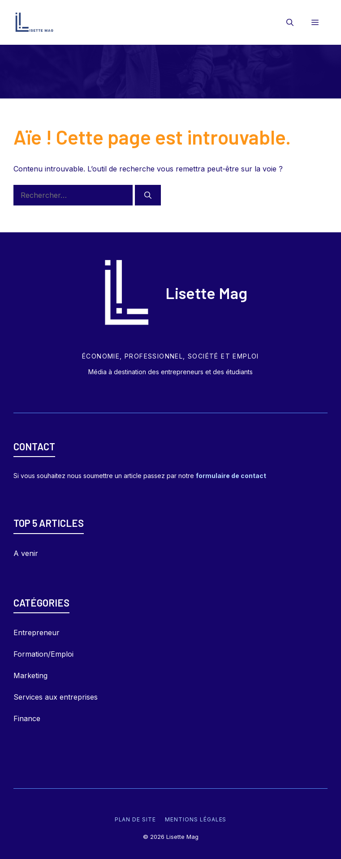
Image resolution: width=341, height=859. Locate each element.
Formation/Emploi (43, 654)
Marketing (30, 675)
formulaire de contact (231, 475)
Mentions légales (195, 819)
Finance (26, 718)
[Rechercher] (148, 195)
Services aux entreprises (55, 696)
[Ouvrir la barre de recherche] (289, 22)
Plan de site (135, 819)
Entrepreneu (34, 632)
